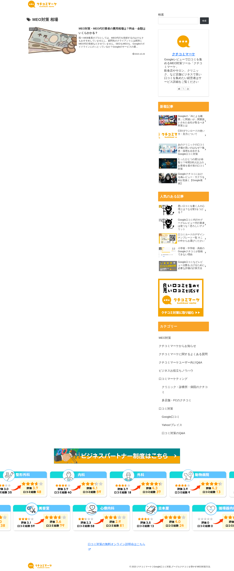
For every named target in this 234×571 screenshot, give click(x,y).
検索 (161, 14)
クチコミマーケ (183, 54)
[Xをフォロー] (183, 89)
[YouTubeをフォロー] (188, 89)
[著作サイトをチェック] (179, 89)
